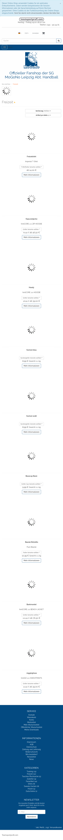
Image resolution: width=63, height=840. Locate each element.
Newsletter (31, 757)
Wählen (43, 111)
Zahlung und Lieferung (31, 749)
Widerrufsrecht (31, 752)
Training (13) (31, 771)
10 (43, 115)
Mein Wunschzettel (31, 725)
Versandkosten (56, 827)
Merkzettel (31, 722)
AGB (31, 744)
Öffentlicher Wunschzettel (31, 727)
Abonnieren (31, 817)
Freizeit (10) (31, 774)
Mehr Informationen (31, 175)
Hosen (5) (31, 789)
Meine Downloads (31, 730)
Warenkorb (31, 717)
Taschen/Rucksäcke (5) (31, 776)
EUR (27, 33)
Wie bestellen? (31, 754)
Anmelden (35, 33)
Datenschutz (31, 747)
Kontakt (31, 715)
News (31, 759)
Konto (31, 720)
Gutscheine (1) (31, 791)
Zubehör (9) (31, 779)
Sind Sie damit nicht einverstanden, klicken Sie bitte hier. (37, 13)
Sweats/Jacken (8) (31, 786)
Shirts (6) (31, 784)
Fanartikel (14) (31, 781)
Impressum (31, 742)
